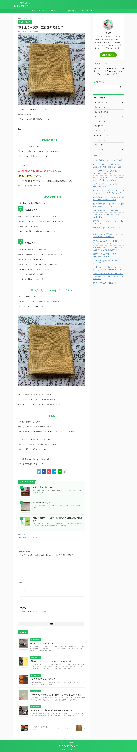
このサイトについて (38, 11)
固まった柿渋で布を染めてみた (42, 643)
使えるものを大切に (26, 534)
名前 (21, 581)
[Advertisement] (108, 315)
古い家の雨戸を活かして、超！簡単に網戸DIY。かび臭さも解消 (54, 694)
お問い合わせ (72, 11)
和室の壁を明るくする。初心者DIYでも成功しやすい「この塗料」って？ (108, 198)
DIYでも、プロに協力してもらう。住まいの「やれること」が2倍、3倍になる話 (107, 191)
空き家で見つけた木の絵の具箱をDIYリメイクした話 (50, 710)
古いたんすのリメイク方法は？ (42, 678)
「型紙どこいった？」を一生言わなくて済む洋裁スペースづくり (108, 241)
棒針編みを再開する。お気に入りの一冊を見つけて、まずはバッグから (108, 178)
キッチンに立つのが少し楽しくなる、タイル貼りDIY (108, 215)
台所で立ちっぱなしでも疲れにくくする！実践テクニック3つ (108, 228)
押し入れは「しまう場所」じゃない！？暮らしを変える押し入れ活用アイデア (108, 267)
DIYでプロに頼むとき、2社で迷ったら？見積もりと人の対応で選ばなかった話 (108, 165)
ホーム (21, 11)
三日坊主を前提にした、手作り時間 (104, 209)
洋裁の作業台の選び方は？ (42, 487)
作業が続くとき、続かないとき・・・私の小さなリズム (108, 221)
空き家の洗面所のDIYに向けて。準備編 (105, 159)
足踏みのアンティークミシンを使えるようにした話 (49, 661)
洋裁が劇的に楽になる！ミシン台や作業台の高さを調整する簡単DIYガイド (108, 248)
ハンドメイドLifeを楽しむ (68, 742)
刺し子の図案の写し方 (40, 503)
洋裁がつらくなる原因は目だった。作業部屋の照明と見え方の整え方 (108, 235)
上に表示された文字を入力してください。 (33, 611)
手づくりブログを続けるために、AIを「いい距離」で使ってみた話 (108, 171)
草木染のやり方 (32, 537)
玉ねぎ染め (23, 537)
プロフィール (55, 11)
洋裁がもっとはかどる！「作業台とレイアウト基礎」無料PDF (108, 254)
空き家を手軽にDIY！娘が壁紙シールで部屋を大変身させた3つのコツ (108, 204)
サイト (21, 599)
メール (22, 590)
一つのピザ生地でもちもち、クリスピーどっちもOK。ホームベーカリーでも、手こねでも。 (108, 274)
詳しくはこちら (108, 55)
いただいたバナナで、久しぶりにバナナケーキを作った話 (108, 184)
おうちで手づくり (22, 6)
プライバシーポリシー (88, 11)
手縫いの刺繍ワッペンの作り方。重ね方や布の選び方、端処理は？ (57, 518)
